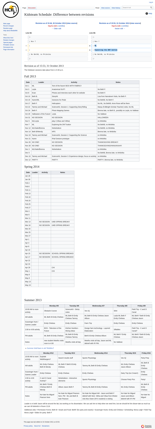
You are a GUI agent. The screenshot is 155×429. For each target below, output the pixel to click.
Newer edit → (120, 29)
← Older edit (56, 29)
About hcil (37, 426)
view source (72, 23)
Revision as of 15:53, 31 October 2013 (114, 23)
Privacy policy (28, 426)
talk (55, 26)
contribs (61, 26)
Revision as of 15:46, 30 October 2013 (51, 23)
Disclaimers (45, 426)
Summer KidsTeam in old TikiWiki (39, 348)
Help (148, 13)
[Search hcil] (137, 7)
